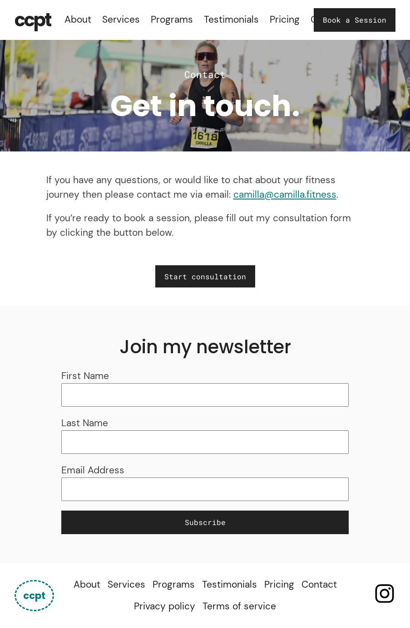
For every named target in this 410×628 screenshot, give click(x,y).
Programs (172, 19)
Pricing (285, 19)
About (77, 19)
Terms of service (239, 606)
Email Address (92, 470)
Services (121, 19)
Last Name (84, 423)
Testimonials (231, 19)
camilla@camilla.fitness (284, 194)
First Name (85, 376)
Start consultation (205, 276)
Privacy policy (164, 606)
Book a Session (354, 19)
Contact (319, 584)
